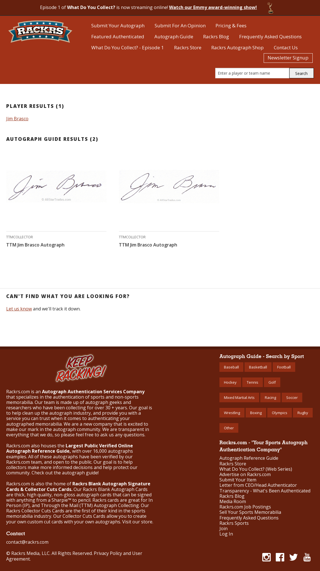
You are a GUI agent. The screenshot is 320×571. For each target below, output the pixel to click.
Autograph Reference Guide (248, 458)
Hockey (230, 382)
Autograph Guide (173, 36)
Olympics (279, 412)
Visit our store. (137, 522)
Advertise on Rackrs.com (245, 474)
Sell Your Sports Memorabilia (250, 512)
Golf (272, 382)
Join (223, 528)
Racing (270, 397)
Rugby (302, 412)
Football (284, 367)
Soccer (292, 397)
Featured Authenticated (117, 36)
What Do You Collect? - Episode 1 (127, 47)
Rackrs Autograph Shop (237, 47)
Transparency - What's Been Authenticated (264, 491)
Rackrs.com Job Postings (245, 507)
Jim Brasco (17, 118)
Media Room (232, 501)
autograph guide (80, 473)
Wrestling (232, 412)
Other (229, 427)
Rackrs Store (187, 47)
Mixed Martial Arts (239, 397)
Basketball (258, 367)
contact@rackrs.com (27, 542)
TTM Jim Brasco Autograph (35, 245)
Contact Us (286, 47)
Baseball (231, 367)
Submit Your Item (237, 480)
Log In (226, 534)
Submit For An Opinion (180, 25)
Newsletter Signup (288, 57)
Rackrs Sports (234, 523)
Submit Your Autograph (118, 25)
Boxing (256, 412)
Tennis (252, 382)
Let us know (19, 309)
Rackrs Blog (216, 36)
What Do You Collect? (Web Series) (255, 469)
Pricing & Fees (230, 25)
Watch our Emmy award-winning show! (213, 7)
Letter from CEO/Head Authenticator (258, 485)
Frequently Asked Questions (270, 36)
